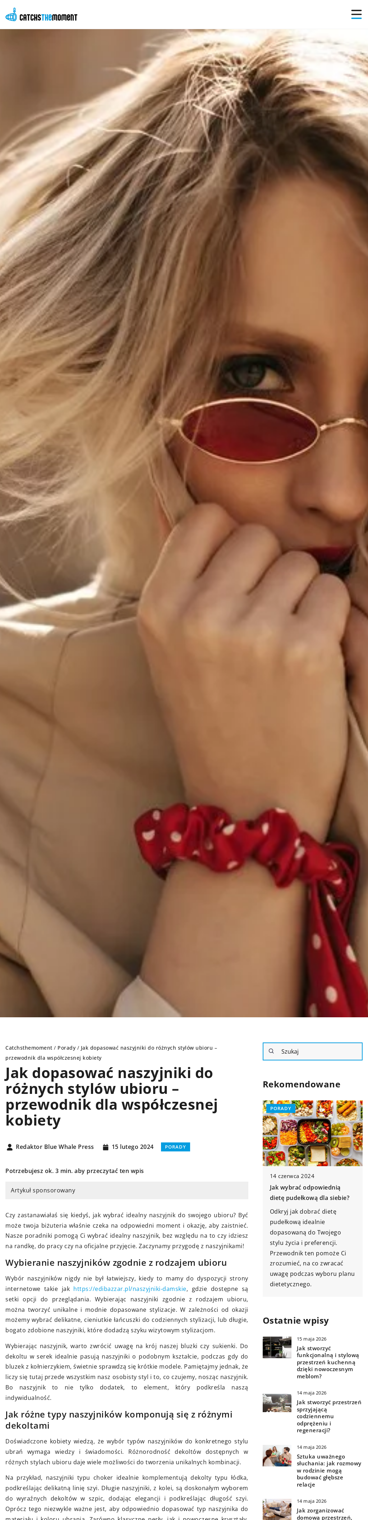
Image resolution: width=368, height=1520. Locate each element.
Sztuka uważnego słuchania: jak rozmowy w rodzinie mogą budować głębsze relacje (329, 1470)
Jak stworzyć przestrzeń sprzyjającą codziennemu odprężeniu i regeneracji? (329, 1416)
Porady (175, 1147)
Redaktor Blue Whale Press (55, 1147)
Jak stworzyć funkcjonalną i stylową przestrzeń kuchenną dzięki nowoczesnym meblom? (328, 1362)
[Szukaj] (271, 1051)
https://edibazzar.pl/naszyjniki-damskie (130, 1289)
